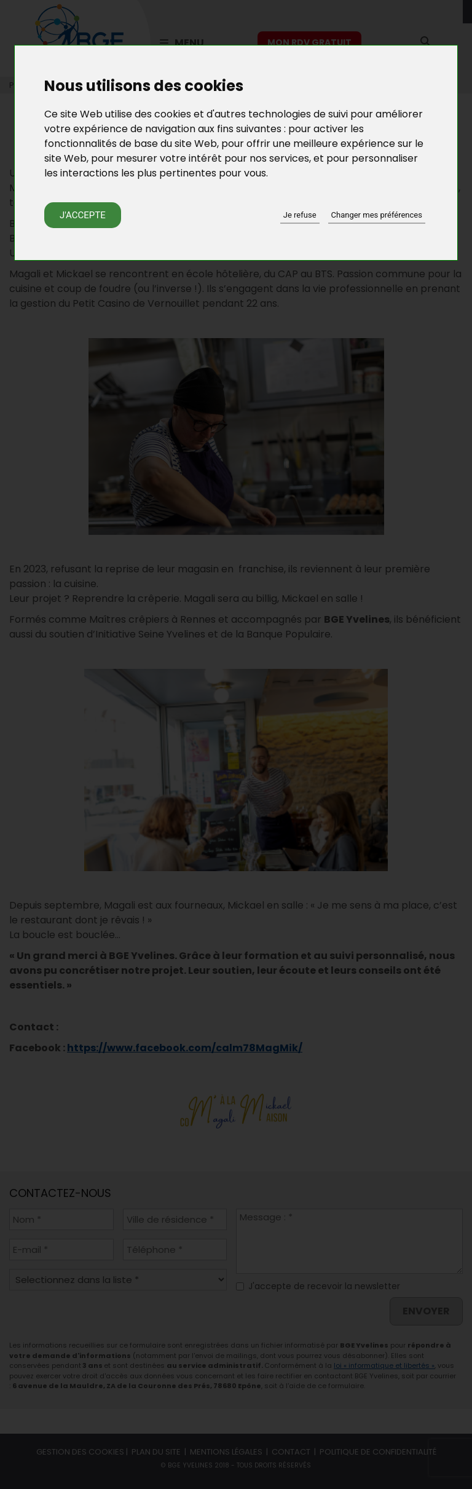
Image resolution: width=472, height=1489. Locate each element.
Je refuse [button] (300, 214)
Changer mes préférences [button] (376, 214)
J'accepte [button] (83, 215)
